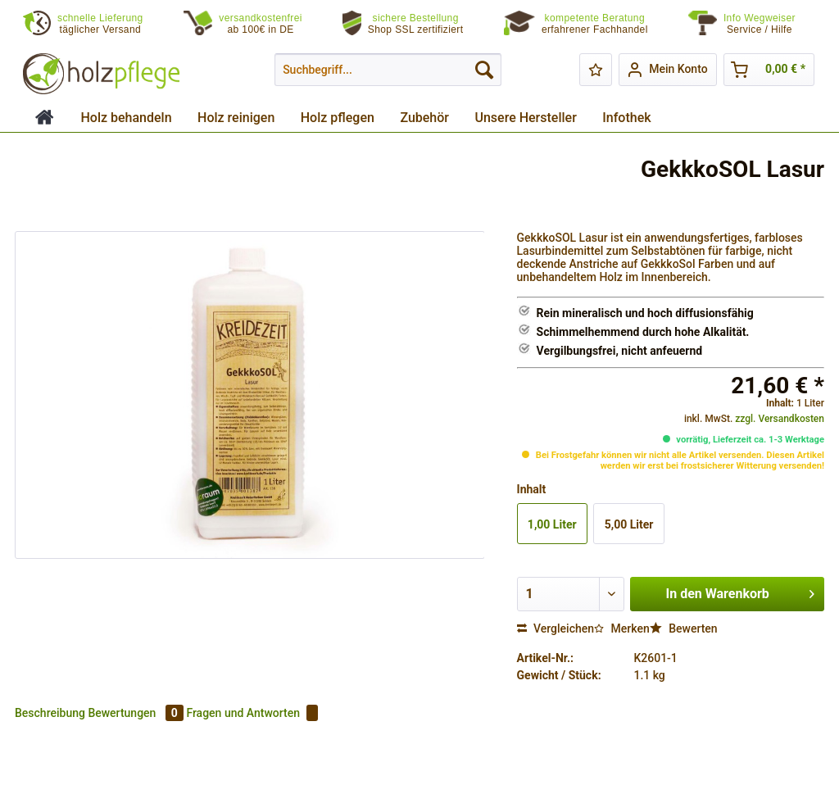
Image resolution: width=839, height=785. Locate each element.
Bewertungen (137, 712)
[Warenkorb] (768, 69)
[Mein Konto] (667, 69)
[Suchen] (484, 69)
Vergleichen (556, 628)
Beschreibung (50, 712)
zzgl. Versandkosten (779, 418)
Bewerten (684, 628)
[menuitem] (769, 24)
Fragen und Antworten (252, 712)
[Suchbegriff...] (387, 69)
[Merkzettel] (595, 69)
